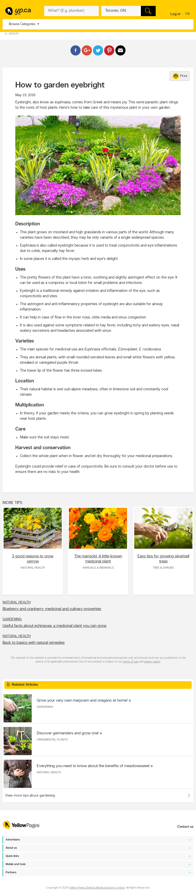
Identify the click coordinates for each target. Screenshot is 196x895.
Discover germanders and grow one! (68, 733)
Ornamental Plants (52, 739)
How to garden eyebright (60, 85)
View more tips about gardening (30, 796)
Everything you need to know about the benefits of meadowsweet (93, 766)
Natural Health (33, 567)
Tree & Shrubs (163, 567)
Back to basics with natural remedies (34, 643)
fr (188, 14)
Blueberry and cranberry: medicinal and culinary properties (52, 609)
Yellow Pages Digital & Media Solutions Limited (97, 888)
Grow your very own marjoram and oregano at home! (82, 701)
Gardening (12, 619)
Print (180, 76)
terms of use (130, 661)
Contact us (185, 826)
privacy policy (152, 661)
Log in (175, 14)
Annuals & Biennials (98, 567)
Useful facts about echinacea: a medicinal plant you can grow (54, 626)
